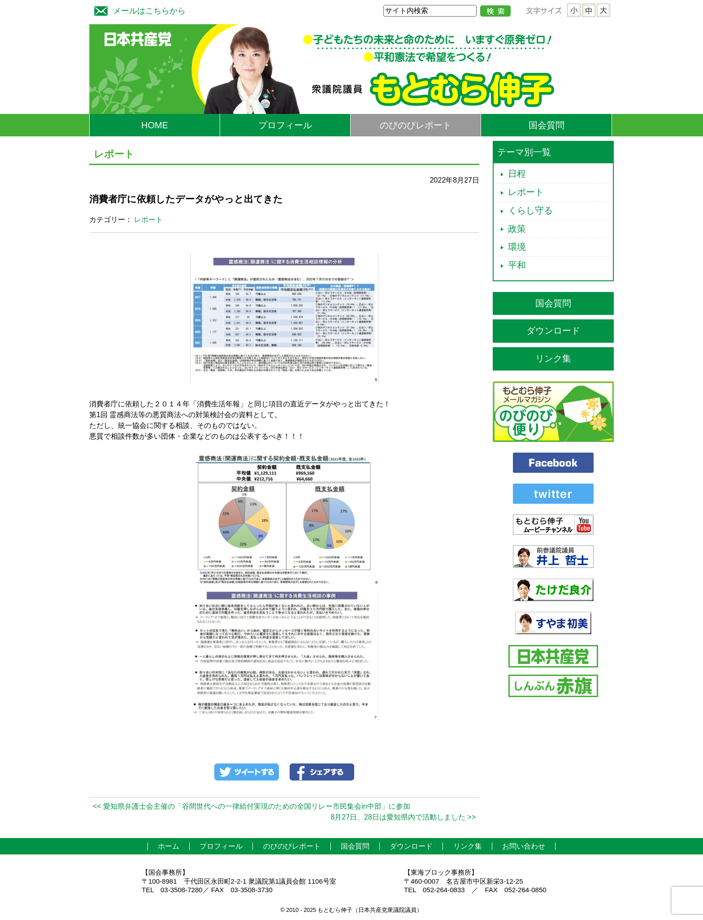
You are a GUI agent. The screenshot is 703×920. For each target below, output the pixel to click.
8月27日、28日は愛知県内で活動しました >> (403, 817)
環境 (517, 247)
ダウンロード (553, 331)
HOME (154, 125)
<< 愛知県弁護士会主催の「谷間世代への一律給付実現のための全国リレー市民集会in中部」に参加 (251, 806)
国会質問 (546, 125)
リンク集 (553, 358)
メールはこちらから (138, 9)
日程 (517, 174)
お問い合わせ (523, 846)
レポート (148, 219)
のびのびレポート (415, 125)
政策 (517, 229)
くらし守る (530, 210)
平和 (517, 265)
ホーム (168, 846)
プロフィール (285, 125)
